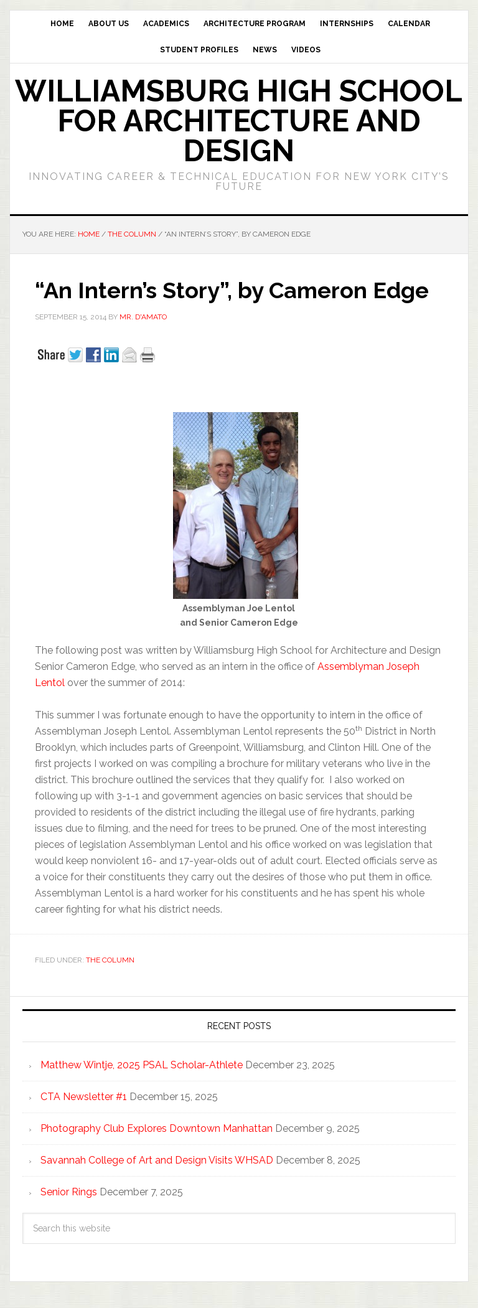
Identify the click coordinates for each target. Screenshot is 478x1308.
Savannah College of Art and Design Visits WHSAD (156, 1160)
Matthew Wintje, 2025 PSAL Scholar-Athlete (141, 1065)
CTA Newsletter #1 (83, 1097)
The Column (110, 960)
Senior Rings (68, 1192)
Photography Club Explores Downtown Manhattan (156, 1128)
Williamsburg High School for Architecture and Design (238, 120)
